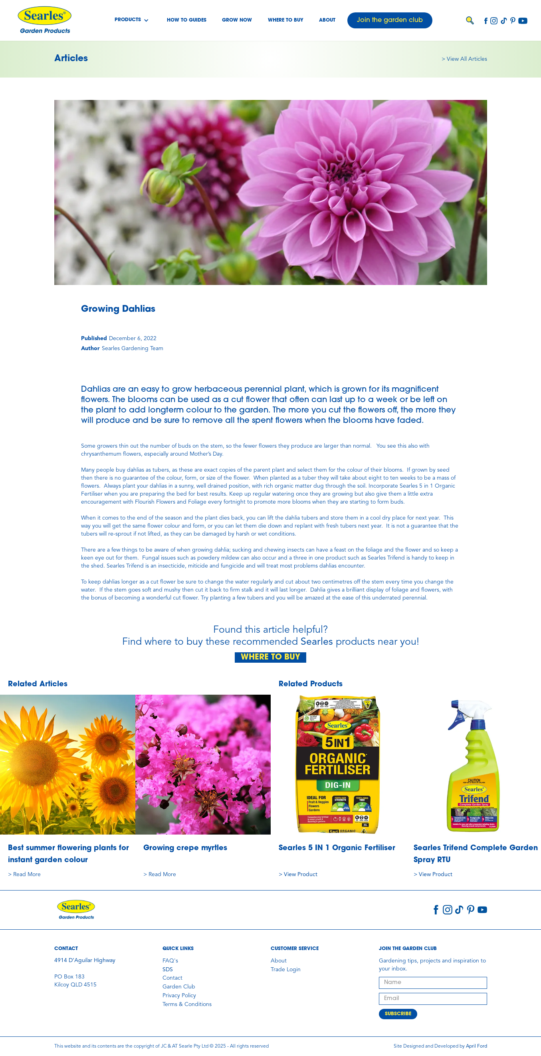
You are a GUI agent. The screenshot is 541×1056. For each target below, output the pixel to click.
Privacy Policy (179, 995)
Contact (172, 978)
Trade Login (286, 969)
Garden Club (178, 987)
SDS (167, 969)
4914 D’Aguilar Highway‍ (84, 960)
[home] (44, 20)
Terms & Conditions (187, 1004)
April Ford (476, 1046)
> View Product (298, 874)
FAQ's (170, 961)
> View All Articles (464, 59)
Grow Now (237, 20)
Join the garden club (390, 20)
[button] (132, 20)
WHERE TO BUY (270, 657)
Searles (317, 642)
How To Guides (186, 20)
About (327, 20)
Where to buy (285, 20)
